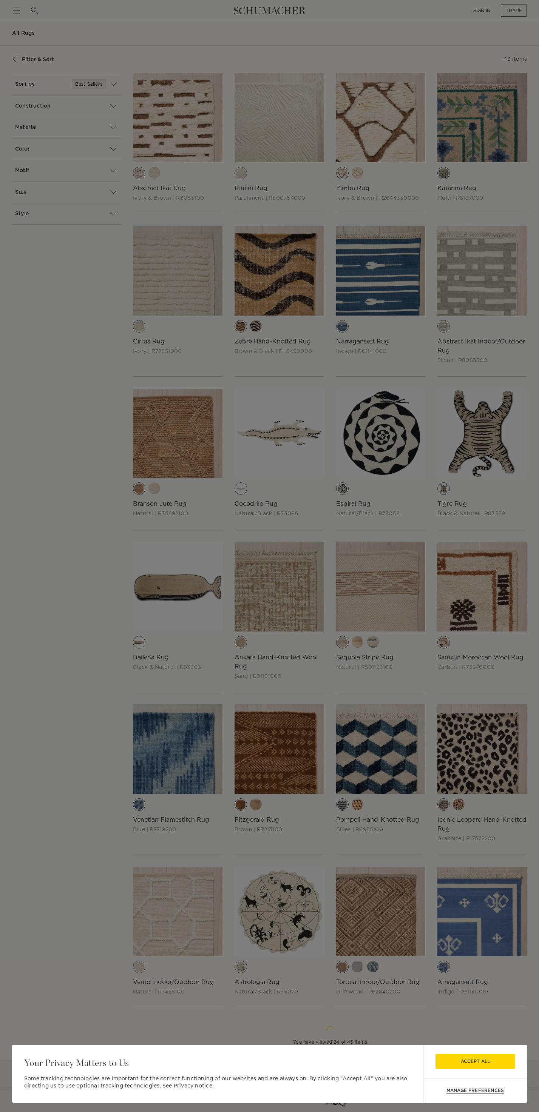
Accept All (475, 1061)
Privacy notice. (193, 1086)
